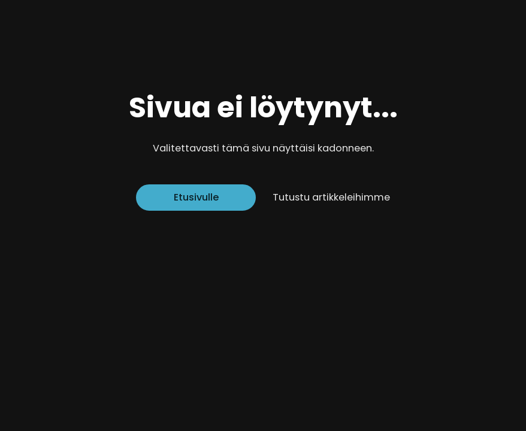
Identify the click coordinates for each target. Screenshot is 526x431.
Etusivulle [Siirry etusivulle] (196, 197)
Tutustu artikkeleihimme (331, 197)
